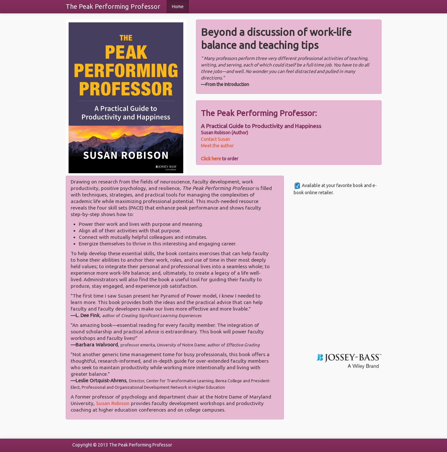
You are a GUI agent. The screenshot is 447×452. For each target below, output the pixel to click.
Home (178, 6)
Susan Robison (113, 403)
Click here (211, 158)
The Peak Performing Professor (113, 6)
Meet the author (217, 145)
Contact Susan (215, 139)
